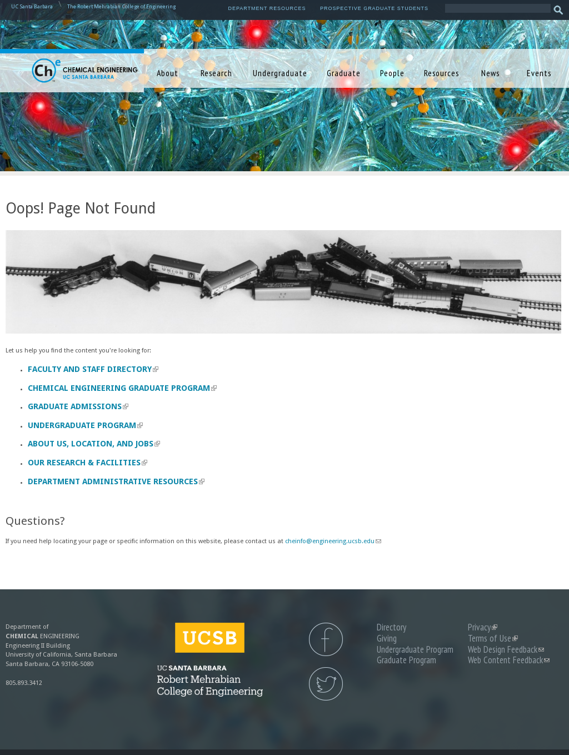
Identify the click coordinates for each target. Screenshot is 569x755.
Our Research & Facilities (87, 462)
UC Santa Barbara (32, 6)
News (490, 72)
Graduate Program (406, 660)
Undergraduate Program (85, 425)
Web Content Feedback (509, 660)
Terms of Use (493, 638)
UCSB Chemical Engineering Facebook (326, 639)
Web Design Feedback (506, 649)
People (392, 72)
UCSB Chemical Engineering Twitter (326, 684)
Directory (391, 627)
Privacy (482, 627)
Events (539, 72)
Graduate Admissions (78, 406)
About (167, 72)
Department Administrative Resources (116, 481)
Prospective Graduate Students (374, 8)
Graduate (344, 72)
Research (216, 72)
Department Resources (267, 8)
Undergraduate (280, 72)
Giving (387, 638)
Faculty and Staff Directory (93, 369)
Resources (441, 72)
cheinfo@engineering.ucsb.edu (333, 541)
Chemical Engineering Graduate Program (122, 388)
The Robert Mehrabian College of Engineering (121, 6)
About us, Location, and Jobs (94, 443)
